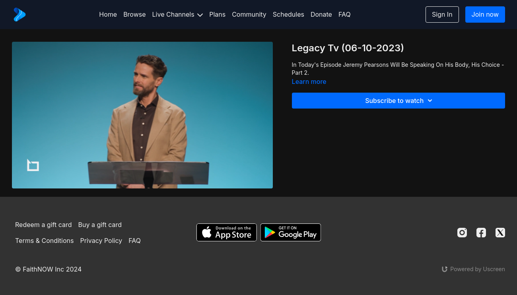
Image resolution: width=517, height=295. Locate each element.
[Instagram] (462, 232)
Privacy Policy (101, 241)
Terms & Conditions (44, 241)
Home (108, 14)
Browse (134, 14)
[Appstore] (226, 232)
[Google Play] (290, 232)
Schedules (288, 14)
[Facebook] (481, 232)
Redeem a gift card (43, 225)
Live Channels (177, 14)
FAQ (344, 14)
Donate (321, 14)
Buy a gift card (100, 225)
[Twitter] (500, 232)
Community (249, 14)
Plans (217, 14)
